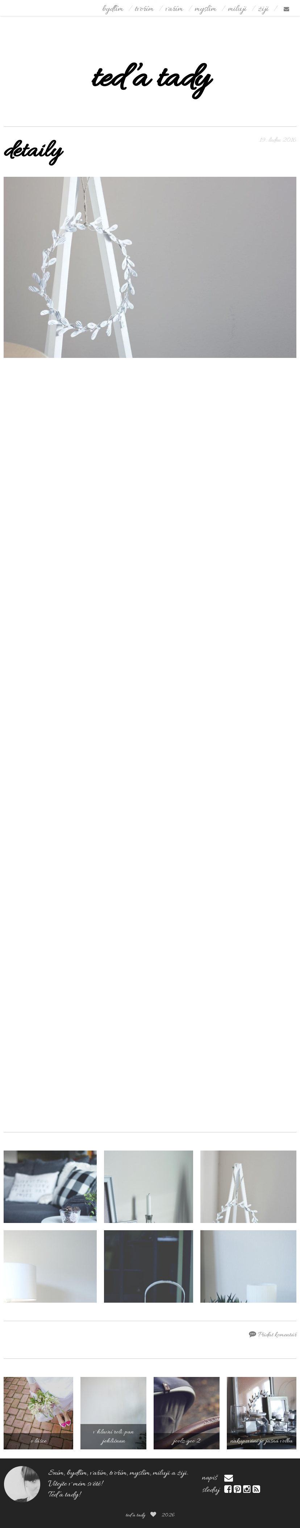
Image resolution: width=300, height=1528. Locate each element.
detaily (32, 152)
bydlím (112, 9)
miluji (237, 9)
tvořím (144, 9)
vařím (174, 9)
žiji (263, 9)
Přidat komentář (272, 1335)
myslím (205, 9)
